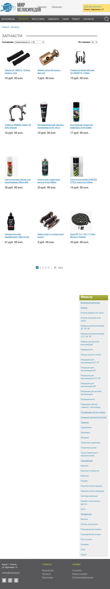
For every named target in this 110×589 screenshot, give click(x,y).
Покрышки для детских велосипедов (91, 392)
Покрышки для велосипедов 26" (88, 369)
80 (55, 267)
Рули (83, 549)
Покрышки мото (88, 399)
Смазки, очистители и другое (90, 502)
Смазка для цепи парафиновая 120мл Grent (17, 235)
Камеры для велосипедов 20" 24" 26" (92, 327)
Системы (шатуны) (89, 496)
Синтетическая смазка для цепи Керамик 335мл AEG (18, 180)
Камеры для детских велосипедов (90, 343)
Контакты (88, 19)
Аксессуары (38, 19)
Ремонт (76, 19)
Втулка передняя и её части (90, 319)
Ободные (85, 437)
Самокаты (53, 19)
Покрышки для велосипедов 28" (88, 384)
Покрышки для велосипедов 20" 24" (90, 361)
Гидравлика (86, 427)
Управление (86, 514)
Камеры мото (87, 349)
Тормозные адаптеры (90, 443)
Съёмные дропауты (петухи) (94, 417)
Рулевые (85, 544)
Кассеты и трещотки (90, 471)
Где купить (77, 570)
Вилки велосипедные (90, 303)
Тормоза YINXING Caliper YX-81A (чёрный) (18, 126)
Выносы (84, 519)
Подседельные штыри (91, 534)
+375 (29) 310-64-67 (93, 6)
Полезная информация (82, 577)
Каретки (84, 466)
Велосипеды (8, 19)
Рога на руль (86, 539)
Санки (65, 19)
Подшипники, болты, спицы (93, 412)
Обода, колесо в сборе (91, 355)
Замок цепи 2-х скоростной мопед (50, 235)
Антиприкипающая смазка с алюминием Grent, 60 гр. (50, 126)
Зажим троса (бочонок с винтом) (49, 71)
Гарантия (42, 7)
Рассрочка (56, 7)
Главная (5, 27)
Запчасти (23, 19)
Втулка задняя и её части (92, 313)
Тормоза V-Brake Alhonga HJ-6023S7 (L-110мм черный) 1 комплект (82, 71)
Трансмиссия (87, 461)
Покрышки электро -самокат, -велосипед (90, 405)
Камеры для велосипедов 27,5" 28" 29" (92, 335)
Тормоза (85, 422)
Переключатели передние (92, 491)
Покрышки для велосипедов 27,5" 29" (91, 377)
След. (60, 267)
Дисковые (85, 432)
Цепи (83, 509)
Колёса (84, 308)
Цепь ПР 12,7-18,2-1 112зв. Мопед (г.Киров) (82, 235)
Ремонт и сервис (79, 574)
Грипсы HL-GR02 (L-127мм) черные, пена (17, 71)
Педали (84, 481)
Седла (83, 554)
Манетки (85, 476)
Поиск (106, 19)
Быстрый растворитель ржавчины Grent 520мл (81, 126)
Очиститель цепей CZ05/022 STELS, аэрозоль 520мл (83, 180)
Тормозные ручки (89, 448)
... (51, 267)
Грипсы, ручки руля (89, 524)
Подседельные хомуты (91, 529)
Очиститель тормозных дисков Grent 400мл (48, 180)
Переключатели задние (91, 486)
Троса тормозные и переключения (89, 454)
